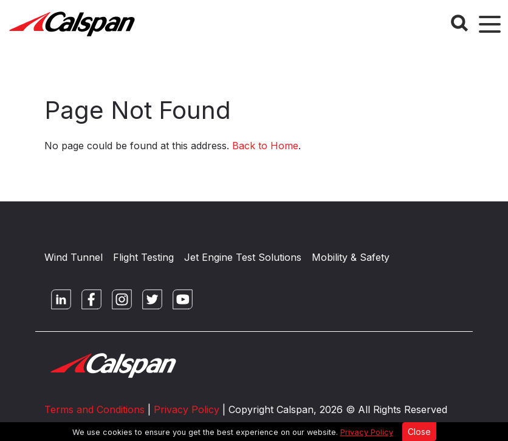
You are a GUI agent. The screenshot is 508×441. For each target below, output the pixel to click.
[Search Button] (459, 23)
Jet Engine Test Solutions (242, 257)
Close (419, 431)
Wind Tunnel (73, 257)
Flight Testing (143, 257)
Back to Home (265, 146)
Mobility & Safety (351, 257)
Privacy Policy (366, 432)
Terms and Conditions (94, 409)
